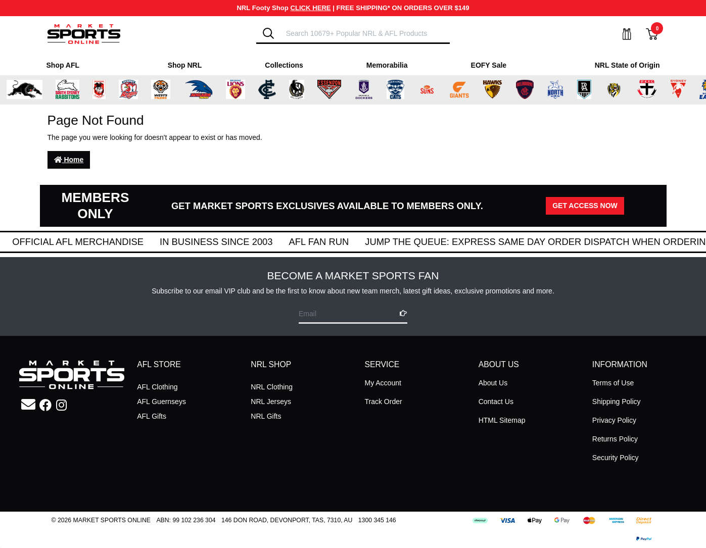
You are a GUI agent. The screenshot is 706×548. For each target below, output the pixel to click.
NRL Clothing (272, 387)
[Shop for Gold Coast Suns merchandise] (427, 90)
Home (69, 160)
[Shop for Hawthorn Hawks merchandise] (492, 90)
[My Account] (620, 34)
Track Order (383, 401)
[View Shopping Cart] (645, 34)
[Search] (268, 33)
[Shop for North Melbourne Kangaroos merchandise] (555, 90)
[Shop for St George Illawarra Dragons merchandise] (99, 90)
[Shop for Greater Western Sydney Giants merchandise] (459, 90)
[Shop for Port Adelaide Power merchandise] (584, 90)
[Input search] (365, 33)
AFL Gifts (151, 416)
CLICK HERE (311, 8)
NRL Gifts (266, 416)
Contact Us (496, 401)
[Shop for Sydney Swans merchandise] (678, 90)
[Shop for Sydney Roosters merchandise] (128, 90)
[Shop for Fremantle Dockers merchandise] (364, 90)
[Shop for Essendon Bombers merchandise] (329, 90)
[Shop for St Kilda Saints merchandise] (646, 90)
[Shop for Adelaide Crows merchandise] (198, 90)
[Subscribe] (400, 313)
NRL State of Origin (627, 65)
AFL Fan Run (446, 241)
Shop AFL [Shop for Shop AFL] (63, 65)
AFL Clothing (157, 387)
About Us (493, 383)
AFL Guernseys (161, 401)
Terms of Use (613, 383)
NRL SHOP (271, 364)
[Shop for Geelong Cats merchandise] (395, 90)
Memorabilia (387, 65)
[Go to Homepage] (84, 33)
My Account (382, 383)
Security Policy (615, 458)
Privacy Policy (614, 420)
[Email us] (28, 405)
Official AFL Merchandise (205, 241)
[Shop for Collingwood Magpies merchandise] (297, 90)
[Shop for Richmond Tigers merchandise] (614, 90)
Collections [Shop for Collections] (284, 65)
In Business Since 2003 (344, 241)
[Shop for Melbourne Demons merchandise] (524, 90)
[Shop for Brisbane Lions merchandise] (235, 90)
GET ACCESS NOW (585, 206)
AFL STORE (159, 364)
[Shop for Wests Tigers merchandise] (161, 90)
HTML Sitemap (502, 420)
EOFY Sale (489, 65)
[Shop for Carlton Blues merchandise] (267, 90)
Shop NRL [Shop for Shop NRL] (185, 65)
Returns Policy (615, 439)
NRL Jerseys (271, 401)
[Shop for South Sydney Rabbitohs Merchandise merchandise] (67, 90)
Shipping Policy (616, 401)
